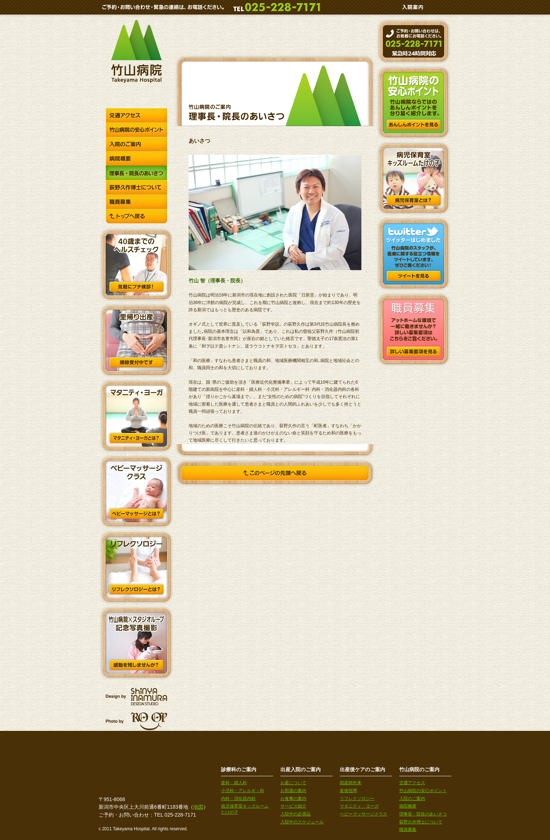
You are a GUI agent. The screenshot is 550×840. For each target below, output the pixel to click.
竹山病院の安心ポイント (423, 790)
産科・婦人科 (234, 782)
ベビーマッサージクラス (363, 814)
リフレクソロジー (357, 798)
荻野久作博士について (420, 822)
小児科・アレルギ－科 (242, 790)
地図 (198, 807)
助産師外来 (350, 782)
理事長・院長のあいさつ (423, 814)
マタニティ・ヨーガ (359, 806)
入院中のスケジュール (302, 822)
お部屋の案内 (293, 790)
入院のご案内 (412, 798)
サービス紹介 (293, 806)
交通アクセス (412, 782)
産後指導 (348, 790)
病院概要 (407, 806)
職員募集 (407, 829)
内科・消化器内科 (238, 798)
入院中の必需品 (295, 814)
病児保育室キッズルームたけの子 (245, 809)
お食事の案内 (293, 798)
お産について (293, 782)
